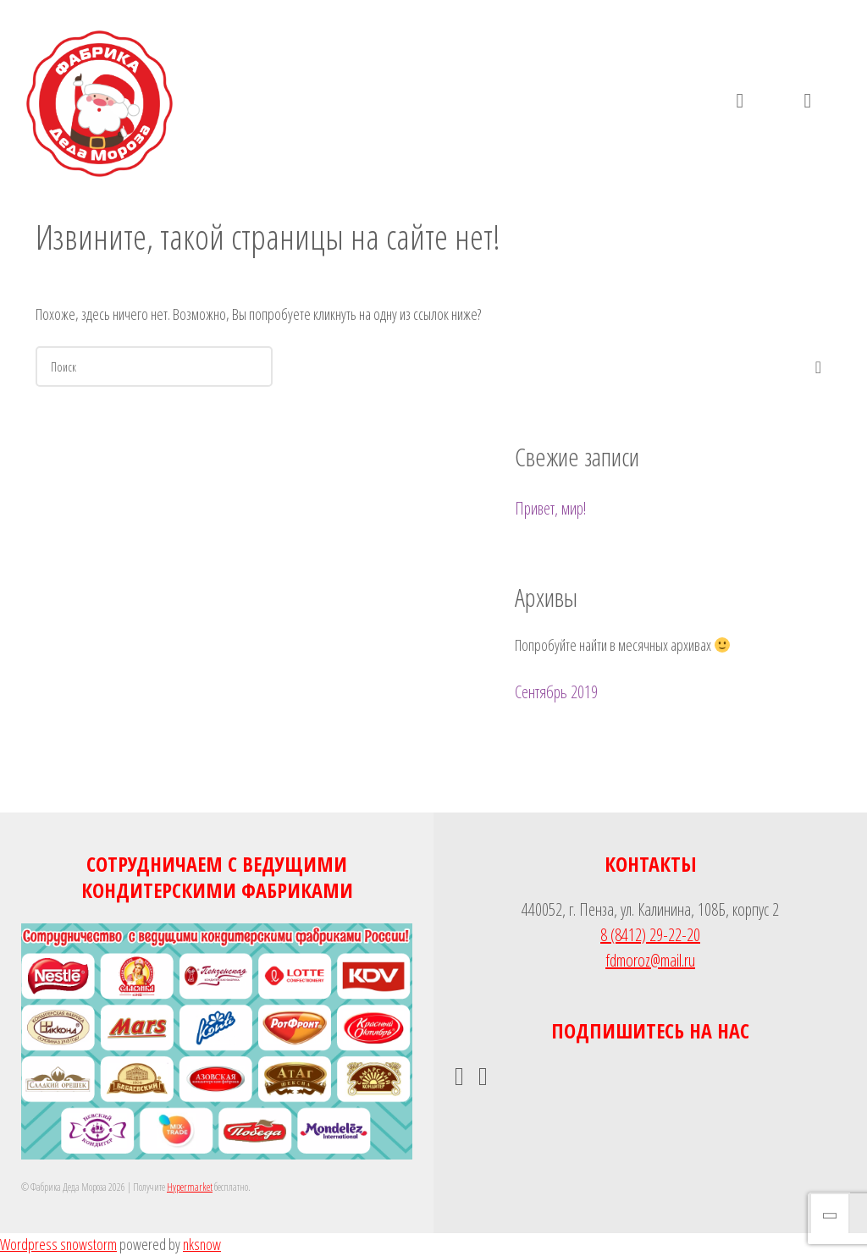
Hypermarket (190, 1187)
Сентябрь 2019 (556, 691)
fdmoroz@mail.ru (650, 960)
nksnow (202, 1244)
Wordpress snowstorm (58, 1244)
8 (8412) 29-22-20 (650, 934)
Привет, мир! (550, 508)
